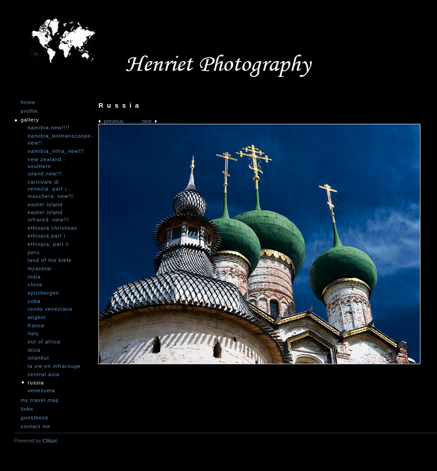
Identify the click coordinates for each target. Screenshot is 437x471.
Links (27, 409)
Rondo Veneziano (50, 309)
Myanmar (40, 268)
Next (146, 121)
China (35, 284)
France (36, 325)
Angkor (37, 317)
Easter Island (45, 204)
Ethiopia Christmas (52, 228)
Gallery (30, 119)
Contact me (36, 426)
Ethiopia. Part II (48, 244)
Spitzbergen (43, 293)
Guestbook (35, 417)
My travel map (40, 400)
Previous (113, 121)
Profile (29, 111)
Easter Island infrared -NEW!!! (48, 215)
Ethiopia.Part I (46, 235)
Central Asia (43, 374)
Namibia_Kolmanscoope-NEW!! (55, 139)
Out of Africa (44, 341)
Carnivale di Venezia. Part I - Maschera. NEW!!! (51, 189)
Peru (34, 252)
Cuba (34, 301)
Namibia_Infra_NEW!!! (55, 151)
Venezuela (41, 390)
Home (28, 102)
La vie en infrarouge (54, 366)
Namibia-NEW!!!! (48, 127)
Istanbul (38, 358)
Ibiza (34, 350)
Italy (33, 333)
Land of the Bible (50, 260)
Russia (36, 382)
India (34, 276)
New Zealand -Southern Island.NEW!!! (47, 166)
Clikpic (50, 440)
